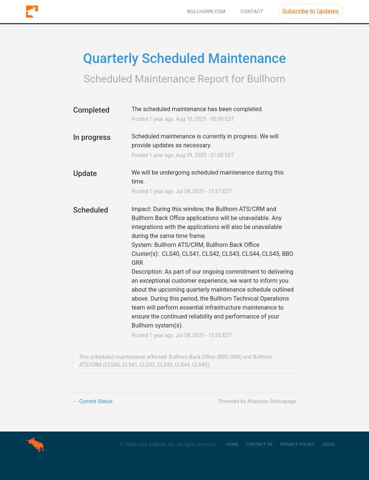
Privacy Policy (297, 444)
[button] (310, 11)
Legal (328, 444)
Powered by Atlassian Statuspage (257, 401)
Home (232, 444)
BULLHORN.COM (206, 11)
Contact (251, 11)
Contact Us (259, 444)
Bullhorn (266, 79)
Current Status (93, 401)
